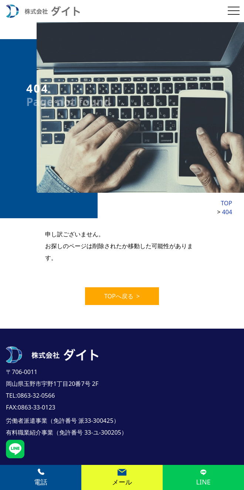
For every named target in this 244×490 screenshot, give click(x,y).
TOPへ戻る (122, 296)
